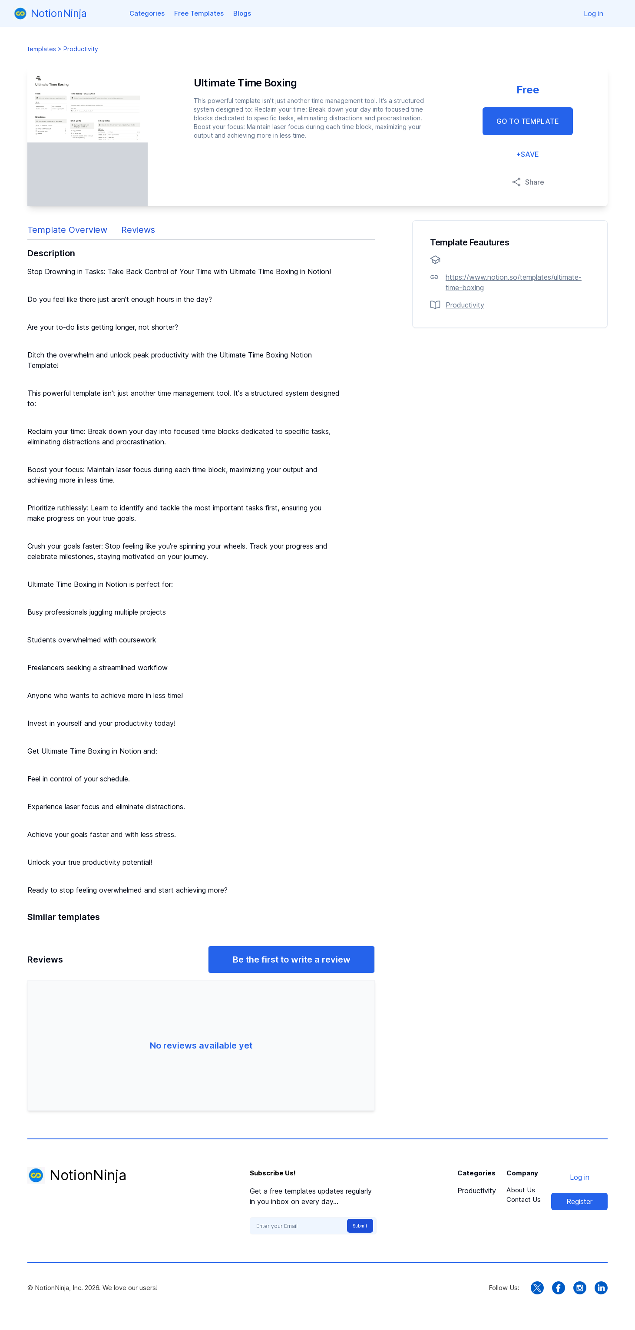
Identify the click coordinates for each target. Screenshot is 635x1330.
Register (579, 1201)
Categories (147, 13)
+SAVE (527, 154)
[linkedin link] (601, 1287)
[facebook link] (558, 1287)
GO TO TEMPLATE (527, 121)
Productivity (476, 1190)
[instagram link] (579, 1287)
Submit (360, 1225)
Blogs (242, 13)
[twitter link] (537, 1287)
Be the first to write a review (292, 959)
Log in (593, 13)
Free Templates (199, 13)
